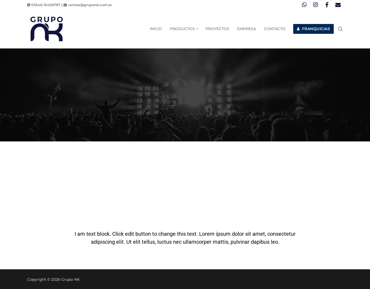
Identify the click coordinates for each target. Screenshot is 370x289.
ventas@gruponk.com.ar (87, 5)
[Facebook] (327, 5)
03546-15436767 (43, 5)
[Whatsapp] (304, 5)
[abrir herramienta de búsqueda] (340, 29)
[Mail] (338, 5)
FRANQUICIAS (313, 29)
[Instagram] (315, 5)
